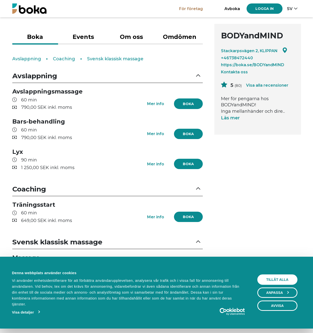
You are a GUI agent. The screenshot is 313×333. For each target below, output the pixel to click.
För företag (191, 8)
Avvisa (277, 306)
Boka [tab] (35, 36)
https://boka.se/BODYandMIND (252, 64)
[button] (107, 76)
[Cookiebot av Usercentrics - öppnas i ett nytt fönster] (223, 311)
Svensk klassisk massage (115, 59)
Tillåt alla (277, 280)
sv (290, 8)
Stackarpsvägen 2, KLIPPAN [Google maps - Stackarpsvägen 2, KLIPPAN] (254, 51)
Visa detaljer (23, 312)
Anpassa (277, 293)
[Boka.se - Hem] (29, 8)
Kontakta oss (234, 71)
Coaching (64, 59)
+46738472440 (237, 57)
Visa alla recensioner (267, 85)
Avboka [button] (232, 8)
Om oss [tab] (131, 36)
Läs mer (230, 118)
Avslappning (26, 59)
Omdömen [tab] (179, 36)
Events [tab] (83, 36)
